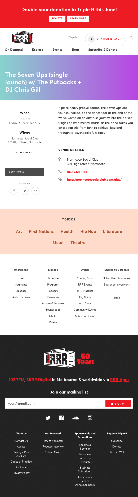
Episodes (21, 290)
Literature (112, 231)
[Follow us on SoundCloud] (75, 418)
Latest (21, 278)
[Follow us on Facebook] (61, 418)
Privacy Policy (21, 473)
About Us (21, 433)
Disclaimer (21, 467)
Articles (53, 316)
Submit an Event (85, 316)
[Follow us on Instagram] (90, 418)
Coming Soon (85, 278)
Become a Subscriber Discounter (85, 458)
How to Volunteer (53, 440)
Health (67, 231)
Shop (117, 297)
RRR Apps (120, 379)
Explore (53, 269)
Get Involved (53, 433)
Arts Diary (85, 303)
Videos (53, 322)
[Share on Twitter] (25, 191)
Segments (21, 284)
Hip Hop (88, 231)
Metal (58, 242)
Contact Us (21, 440)
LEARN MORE (78, 18)
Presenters (53, 297)
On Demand (21, 269)
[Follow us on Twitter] (48, 418)
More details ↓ (25, 152)
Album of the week (53, 303)
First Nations (41, 231)
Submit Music (53, 452)
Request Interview (53, 446)
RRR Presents (85, 290)
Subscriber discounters (116, 278)
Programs (53, 284)
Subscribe (117, 440)
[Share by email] (35, 191)
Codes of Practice (21, 461)
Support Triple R (117, 433)
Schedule (53, 278)
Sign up (118, 403)
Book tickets (25, 171)
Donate (116, 446)
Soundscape (53, 309)
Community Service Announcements (85, 480)
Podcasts (53, 290)
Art (19, 231)
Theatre (77, 242)
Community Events (85, 309)
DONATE (57, 18)
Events (85, 269)
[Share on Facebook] (14, 191)
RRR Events (85, 284)
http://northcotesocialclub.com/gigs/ (94, 179)
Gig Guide (85, 297)
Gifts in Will (117, 452)
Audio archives (21, 297)
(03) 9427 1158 (77, 172)
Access (21, 446)
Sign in (73, 37)
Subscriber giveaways (117, 284)
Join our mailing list (69, 392)
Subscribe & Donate (116, 269)
